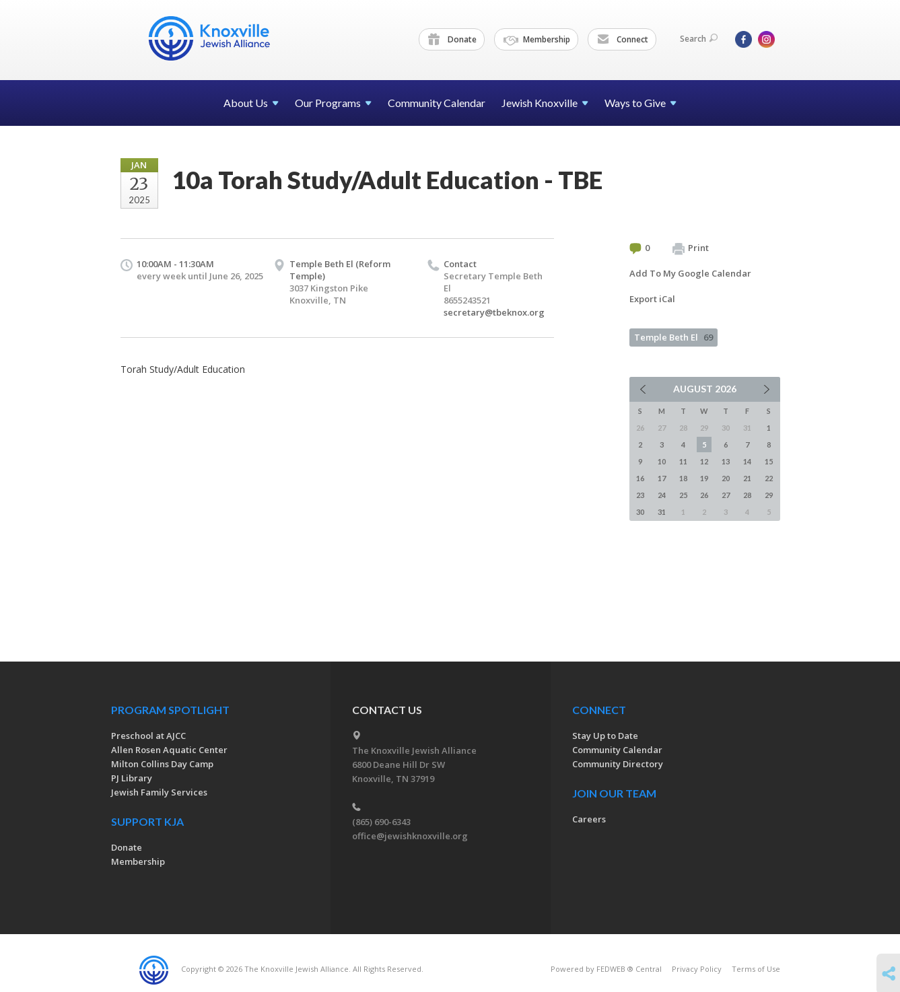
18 (683, 478)
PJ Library (131, 778)
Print (690, 248)
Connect (622, 40)
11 (683, 461)
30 (640, 511)
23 (640, 495)
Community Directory (617, 764)
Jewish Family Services (159, 792)
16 (640, 478)
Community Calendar (436, 102)
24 (662, 495)
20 (726, 478)
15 (769, 461)
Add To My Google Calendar (690, 273)
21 (747, 478)
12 (704, 461)
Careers (589, 819)
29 (769, 495)
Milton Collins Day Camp (162, 764)
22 (769, 478)
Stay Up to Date (605, 736)
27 (726, 495)
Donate (452, 40)
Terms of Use (756, 969)
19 (704, 478)
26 (704, 495)
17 (662, 478)
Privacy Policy (697, 969)
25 (683, 495)
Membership (537, 40)
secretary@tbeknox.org (494, 312)
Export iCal (652, 299)
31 (662, 511)
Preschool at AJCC (148, 736)
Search (699, 38)
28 (747, 495)
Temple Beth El (673, 337)
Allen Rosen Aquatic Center (169, 750)
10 (662, 461)
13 (726, 461)
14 (747, 461)
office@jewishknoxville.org (410, 836)
